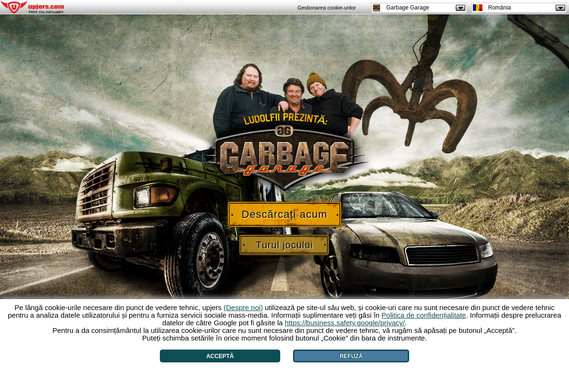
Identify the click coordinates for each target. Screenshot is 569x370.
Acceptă (220, 356)
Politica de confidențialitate (424, 315)
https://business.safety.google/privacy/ (345, 323)
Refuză (351, 356)
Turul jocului (284, 245)
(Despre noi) (243, 307)
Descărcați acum (284, 214)
